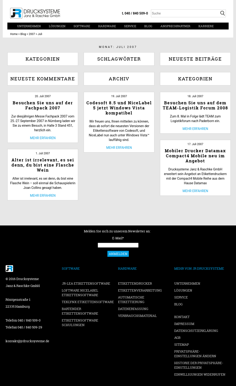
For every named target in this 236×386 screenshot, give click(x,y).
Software (82, 26)
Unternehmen (29, 26)
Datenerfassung (133, 309)
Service (130, 26)
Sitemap (181, 344)
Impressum (184, 324)
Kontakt (182, 317)
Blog (148, 26)
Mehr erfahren (43, 138)
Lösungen (57, 26)
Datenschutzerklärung (196, 330)
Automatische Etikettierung (131, 299)
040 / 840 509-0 (136, 13)
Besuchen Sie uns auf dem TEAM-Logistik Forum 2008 (195, 105)
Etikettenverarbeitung (140, 290)
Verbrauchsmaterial (137, 315)
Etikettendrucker (135, 283)
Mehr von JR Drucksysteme (199, 268)
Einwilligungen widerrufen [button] (199, 374)
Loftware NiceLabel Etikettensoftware (80, 292)
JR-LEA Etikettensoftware (86, 283)
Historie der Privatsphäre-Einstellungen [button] (198, 365)
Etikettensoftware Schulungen (80, 322)
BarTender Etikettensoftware (80, 311)
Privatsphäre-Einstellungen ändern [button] (195, 353)
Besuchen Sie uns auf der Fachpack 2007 (43, 105)
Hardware (107, 26)
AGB (177, 337)
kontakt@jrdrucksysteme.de (27, 341)
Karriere (206, 26)
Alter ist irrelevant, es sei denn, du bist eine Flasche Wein (43, 165)
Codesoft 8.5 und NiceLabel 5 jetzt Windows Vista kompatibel (119, 108)
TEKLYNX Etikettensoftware (88, 302)
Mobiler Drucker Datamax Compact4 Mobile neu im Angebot (195, 156)
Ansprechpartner (175, 26)
